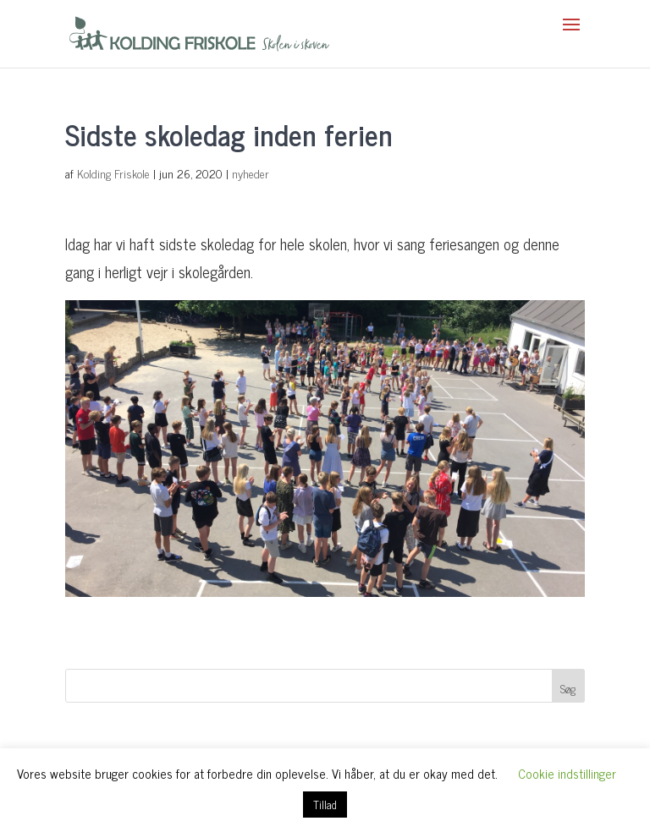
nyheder (250, 173)
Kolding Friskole (113, 173)
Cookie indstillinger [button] (567, 773)
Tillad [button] (325, 804)
